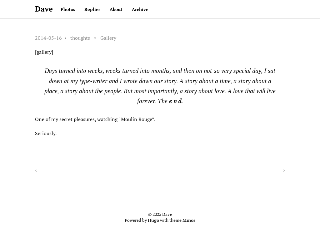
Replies (92, 9)
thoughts (80, 37)
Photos (68, 9)
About (116, 9)
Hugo (153, 220)
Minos (188, 220)
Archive (140, 9)
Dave (44, 9)
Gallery (108, 37)
